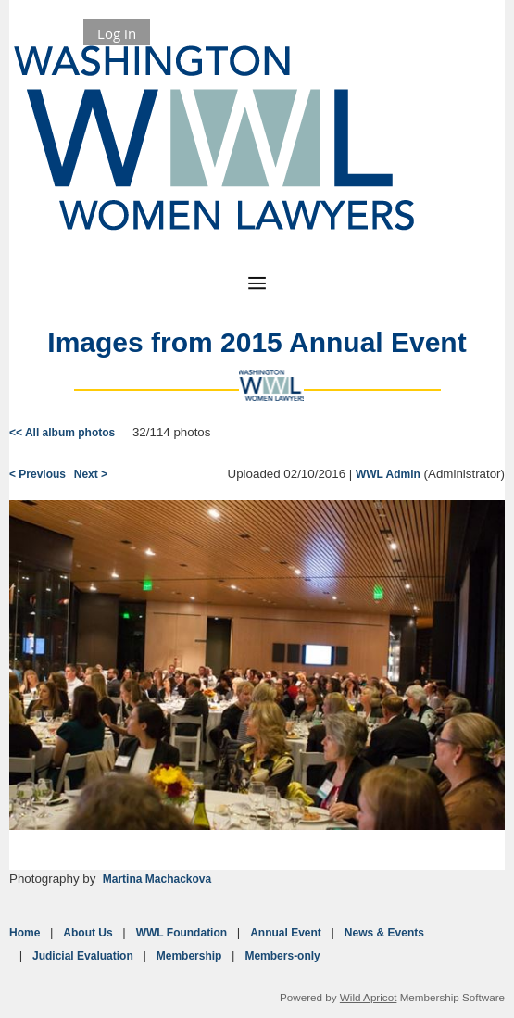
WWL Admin (388, 474)
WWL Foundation (181, 932)
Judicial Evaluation (82, 955)
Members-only (282, 955)
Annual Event (285, 932)
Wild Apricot (368, 997)
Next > (90, 474)
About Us (87, 932)
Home (24, 932)
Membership (189, 955)
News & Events (384, 932)
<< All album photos (62, 432)
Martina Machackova (157, 879)
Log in (116, 33)
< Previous (37, 474)
